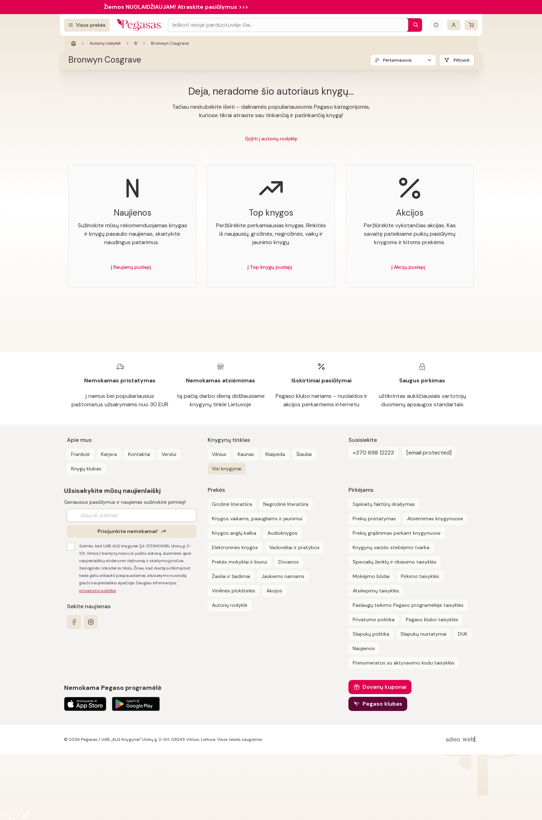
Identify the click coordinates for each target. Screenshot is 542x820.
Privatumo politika (374, 619)
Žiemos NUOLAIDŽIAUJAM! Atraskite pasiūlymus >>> (176, 7)
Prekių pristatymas (374, 518)
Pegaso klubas (382, 703)
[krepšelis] (471, 25)
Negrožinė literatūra (285, 504)
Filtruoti (461, 60)
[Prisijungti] (453, 25)
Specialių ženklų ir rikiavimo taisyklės (394, 562)
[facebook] (74, 622)
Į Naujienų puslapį (131, 267)
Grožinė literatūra (232, 504)
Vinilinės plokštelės (233, 590)
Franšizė (80, 454)
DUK (462, 634)
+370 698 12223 (373, 452)
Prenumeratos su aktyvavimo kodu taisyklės (403, 663)
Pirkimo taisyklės (420, 576)
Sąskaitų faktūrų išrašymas (384, 504)
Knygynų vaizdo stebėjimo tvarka (391, 547)
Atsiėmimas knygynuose (435, 518)
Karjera (109, 454)
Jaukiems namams (282, 576)
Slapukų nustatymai (424, 634)
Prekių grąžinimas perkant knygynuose (397, 533)
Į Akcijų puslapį (408, 267)
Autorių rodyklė (105, 43)
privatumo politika (97, 590)
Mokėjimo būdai (371, 576)
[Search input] (288, 25)
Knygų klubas (86, 468)
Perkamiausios (397, 60)
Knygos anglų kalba (234, 533)
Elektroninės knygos (235, 547)
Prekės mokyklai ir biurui (239, 562)
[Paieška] (413, 25)
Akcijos (274, 590)
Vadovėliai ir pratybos (294, 547)
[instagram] (91, 622)
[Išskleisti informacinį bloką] (436, 25)
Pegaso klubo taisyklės (432, 619)
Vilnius (219, 454)
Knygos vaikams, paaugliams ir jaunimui (257, 518)
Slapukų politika (371, 634)
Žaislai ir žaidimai (231, 576)
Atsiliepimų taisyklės (376, 590)
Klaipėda (275, 454)
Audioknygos (282, 533)
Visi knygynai (226, 468)
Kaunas (246, 454)
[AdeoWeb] (461, 739)
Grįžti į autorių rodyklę (271, 138)
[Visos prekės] (87, 25)
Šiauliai (304, 454)
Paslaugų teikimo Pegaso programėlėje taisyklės (408, 605)
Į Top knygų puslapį (269, 267)
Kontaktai (139, 454)
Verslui (169, 454)
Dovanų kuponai (384, 687)
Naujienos (364, 648)
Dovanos (288, 562)
